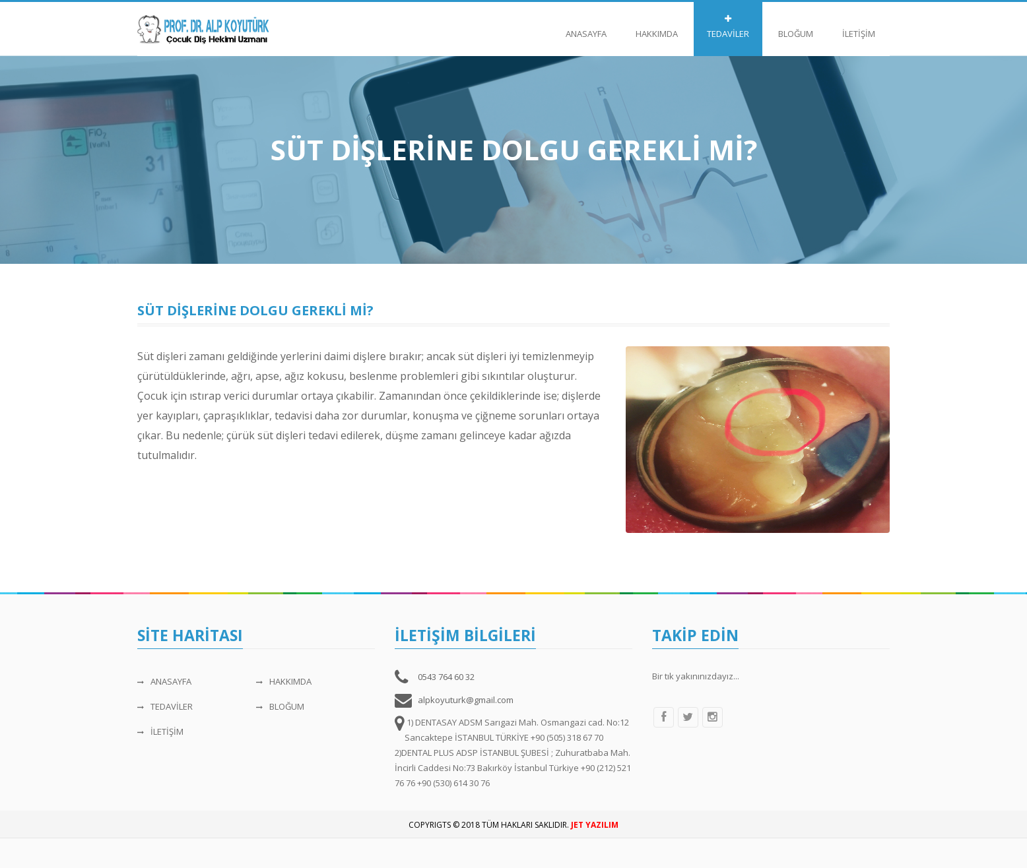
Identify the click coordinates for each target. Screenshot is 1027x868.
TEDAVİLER (728, 27)
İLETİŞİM (858, 27)
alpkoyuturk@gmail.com (466, 700)
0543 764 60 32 (446, 677)
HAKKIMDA (657, 27)
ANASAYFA (586, 27)
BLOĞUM (795, 27)
